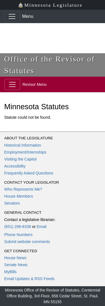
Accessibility (14, 166)
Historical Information (22, 145)
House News (15, 258)
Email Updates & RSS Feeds (29, 278)
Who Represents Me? (23, 189)
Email (41, 226)
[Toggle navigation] (12, 16)
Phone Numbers (18, 234)
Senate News (15, 265)
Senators (12, 203)
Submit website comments (27, 241)
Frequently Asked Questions (28, 173)
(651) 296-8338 (17, 226)
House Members (18, 196)
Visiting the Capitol (20, 159)
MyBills (10, 271)
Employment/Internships (25, 152)
